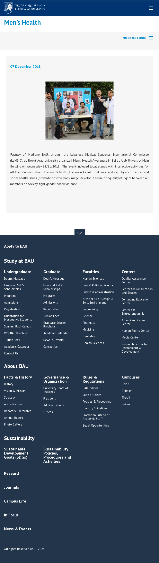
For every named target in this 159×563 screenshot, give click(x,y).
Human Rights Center (135, 331)
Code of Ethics (92, 395)
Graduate (51, 272)
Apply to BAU (15, 246)
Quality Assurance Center (134, 280)
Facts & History (18, 377)
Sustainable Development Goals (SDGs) (16, 453)
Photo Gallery (13, 424)
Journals (11, 487)
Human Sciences (93, 278)
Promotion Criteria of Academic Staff (96, 417)
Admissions (11, 302)
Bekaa (126, 404)
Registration (12, 309)
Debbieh (127, 391)
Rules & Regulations (93, 379)
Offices (48, 412)
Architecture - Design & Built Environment (98, 300)
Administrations (53, 405)
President (49, 398)
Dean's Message (14, 278)
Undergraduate (17, 272)
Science (88, 316)
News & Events (53, 340)
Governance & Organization (56, 379)
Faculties (91, 272)
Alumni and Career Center (134, 322)
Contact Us (11, 353)
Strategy (10, 397)
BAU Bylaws (90, 388)
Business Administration (98, 292)
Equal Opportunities (96, 425)
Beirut (126, 384)
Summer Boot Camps (17, 326)
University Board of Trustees (55, 390)
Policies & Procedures (97, 401)
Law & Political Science (98, 285)
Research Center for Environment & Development (135, 347)
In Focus (11, 515)
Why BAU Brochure (16, 333)
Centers (128, 272)
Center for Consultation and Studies (137, 291)
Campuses (131, 377)
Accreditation (13, 404)
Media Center (130, 337)
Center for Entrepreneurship (133, 311)
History (8, 384)
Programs (10, 296)
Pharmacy (89, 323)
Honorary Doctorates (17, 411)
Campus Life (15, 501)
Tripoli (126, 397)
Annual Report (13, 418)
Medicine (88, 329)
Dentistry (89, 336)
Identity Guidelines (95, 408)
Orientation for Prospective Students (18, 318)
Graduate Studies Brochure (54, 324)
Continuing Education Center (135, 301)
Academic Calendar (16, 347)
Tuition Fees (12, 340)
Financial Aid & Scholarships (14, 287)
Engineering (90, 309)
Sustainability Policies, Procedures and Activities (57, 455)
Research (12, 473)
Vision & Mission (15, 391)
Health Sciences (93, 343)
